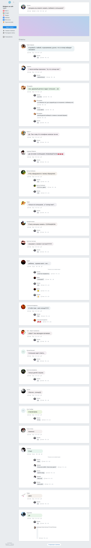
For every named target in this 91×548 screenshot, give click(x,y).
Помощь (12, 544)
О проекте (9, 542)
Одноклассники (8, 22)
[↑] (41, 11)
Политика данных (10, 545)
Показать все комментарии (54, 269)
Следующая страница (54, 544)
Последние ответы (9, 33)
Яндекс (6, 15)
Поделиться (46, 11)
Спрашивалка (7, 37)
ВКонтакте (7, 20)
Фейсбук (6, 17)
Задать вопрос (10, 27)
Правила (7, 544)
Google (6, 13)
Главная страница (9, 30)
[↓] (43, 11)
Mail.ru (6, 11)
